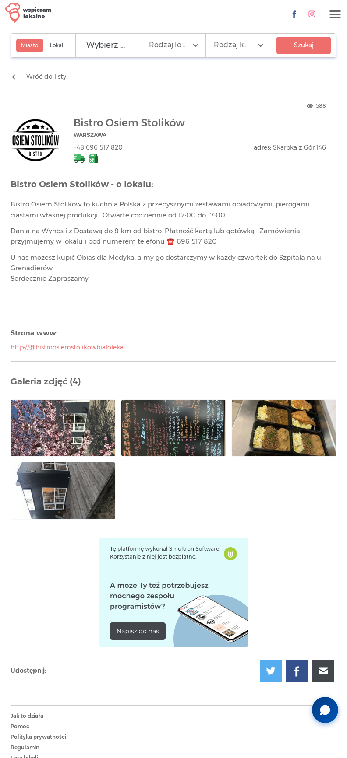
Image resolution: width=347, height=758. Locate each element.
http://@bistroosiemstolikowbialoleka (67, 348)
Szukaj (304, 45)
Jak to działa (27, 716)
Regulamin (25, 747)
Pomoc (20, 726)
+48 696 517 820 (98, 148)
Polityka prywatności (38, 737)
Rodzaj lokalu (172, 45)
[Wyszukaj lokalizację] (108, 45)
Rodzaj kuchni (238, 45)
